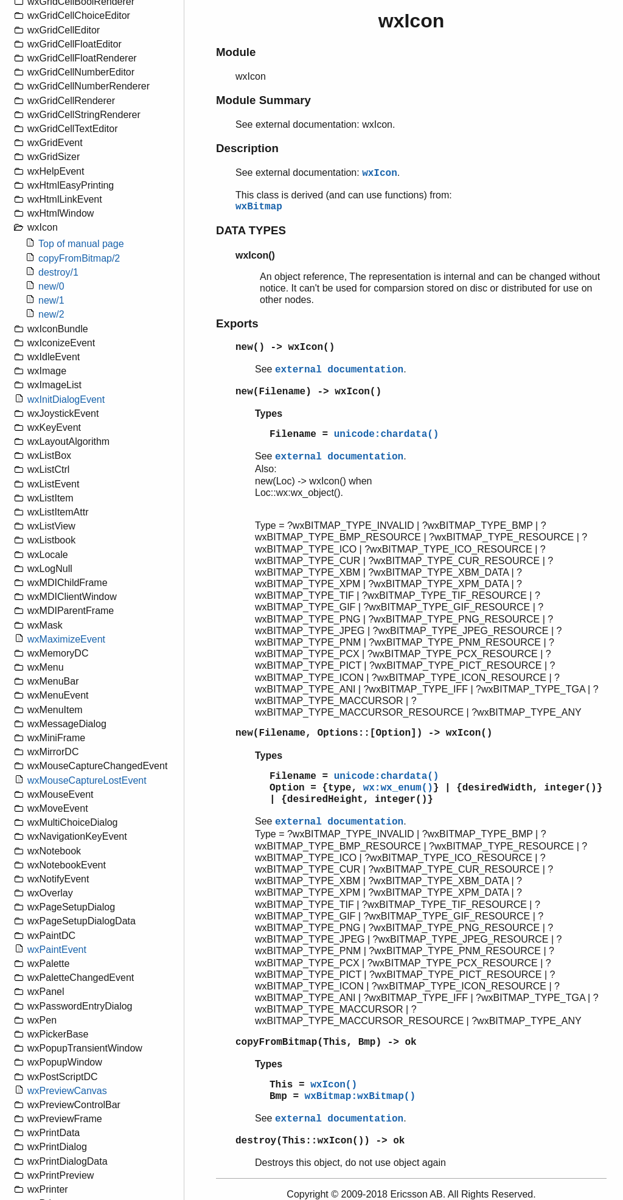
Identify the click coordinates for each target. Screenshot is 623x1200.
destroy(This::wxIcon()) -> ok (320, 1140)
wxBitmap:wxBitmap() (360, 1096)
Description (247, 148)
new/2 (51, 314)
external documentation (339, 370)
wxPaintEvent (56, 949)
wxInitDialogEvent (66, 399)
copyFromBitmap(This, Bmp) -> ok (326, 1042)
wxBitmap (258, 206)
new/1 (51, 300)
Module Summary (263, 100)
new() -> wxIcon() (285, 347)
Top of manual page (81, 244)
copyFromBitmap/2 (79, 258)
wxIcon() (333, 1085)
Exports (237, 323)
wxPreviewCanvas (67, 1091)
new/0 (51, 286)
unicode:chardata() (386, 434)
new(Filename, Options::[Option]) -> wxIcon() (363, 733)
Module (236, 52)
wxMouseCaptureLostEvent (87, 780)
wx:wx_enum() (398, 788)
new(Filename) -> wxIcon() (308, 391)
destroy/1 (58, 272)
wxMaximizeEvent (66, 639)
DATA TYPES (251, 230)
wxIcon (379, 173)
